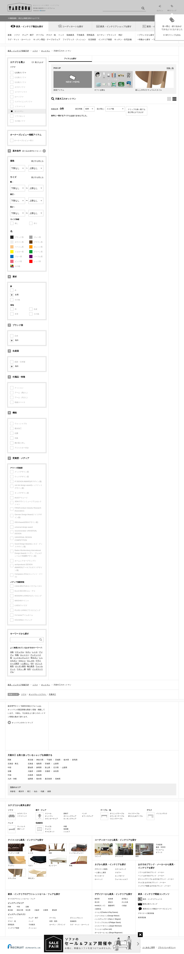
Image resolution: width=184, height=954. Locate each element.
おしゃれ (30, 661)
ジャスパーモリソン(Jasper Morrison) (108, 926)
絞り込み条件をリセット (32, 151)
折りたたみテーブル (135, 816)
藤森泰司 (111, 905)
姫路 (49, 791)
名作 (29, 669)
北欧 (12, 652)
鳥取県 (39, 775)
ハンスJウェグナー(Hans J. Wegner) (108, 919)
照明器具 (90, 35)
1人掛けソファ (20, 73)
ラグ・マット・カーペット (19, 39)
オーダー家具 (20, 666)
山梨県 (64, 767)
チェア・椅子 (28, 35)
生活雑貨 (92, 39)
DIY (32, 663)
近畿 (27, 907)
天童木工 (52, 694)
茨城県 (57, 760)
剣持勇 (110, 899)
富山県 (47, 767)
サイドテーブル (133, 813)
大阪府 (30, 771)
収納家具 (70, 35)
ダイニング (124, 850)
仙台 (35, 791)
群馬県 (74, 760)
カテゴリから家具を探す (19, 805)
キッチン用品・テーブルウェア (46, 39)
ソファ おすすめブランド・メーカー (151, 872)
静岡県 (39, 767)
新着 (10, 35)
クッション (33, 928)
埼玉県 (28, 910)
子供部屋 (159, 844)
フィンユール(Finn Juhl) (103, 929)
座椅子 (65, 813)
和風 (17, 655)
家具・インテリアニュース (152, 899)
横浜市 (21, 791)
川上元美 (125, 902)
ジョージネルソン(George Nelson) (107, 916)
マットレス (21, 826)
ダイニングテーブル (117, 813)
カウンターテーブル (117, 816)
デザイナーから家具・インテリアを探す (113, 894)
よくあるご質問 (148, 947)
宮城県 (47, 764)
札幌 (42, 791)
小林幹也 (98, 909)
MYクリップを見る (173, 35)
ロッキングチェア (69, 819)
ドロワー (118, 872)
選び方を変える (37, 161)
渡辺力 (110, 902)
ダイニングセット (76, 918)
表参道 (12, 791)
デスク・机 (51, 35)
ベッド (61, 35)
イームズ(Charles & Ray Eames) (106, 912)
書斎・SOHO (160, 847)
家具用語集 (142, 917)
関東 (9, 907)
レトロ (34, 652)
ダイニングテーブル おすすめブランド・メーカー (156, 879)
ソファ (17, 35)
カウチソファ (22, 813)
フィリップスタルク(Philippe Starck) (108, 922)
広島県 (30, 775)
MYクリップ (171, 8)
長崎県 (57, 779)
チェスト (48, 829)
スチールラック (120, 869)
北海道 (30, 764)
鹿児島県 (48, 779)
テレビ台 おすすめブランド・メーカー (152, 882)
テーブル (40, 35)
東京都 (30, 760)
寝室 (144, 850)
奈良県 (56, 771)
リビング (104, 850)
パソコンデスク (161, 813)
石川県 (56, 767)
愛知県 (30, 767)
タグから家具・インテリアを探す (110, 864)
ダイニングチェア (69, 816)
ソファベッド (22, 816)
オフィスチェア (87, 816)
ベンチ (84, 813)
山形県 (56, 764)
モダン (28, 652)
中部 (18, 907)
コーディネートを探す (72, 26)
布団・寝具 (53, 921)
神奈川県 (39, 760)
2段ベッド (21, 829)
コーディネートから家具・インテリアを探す (115, 840)
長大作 (97, 902)
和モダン (34, 658)
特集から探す (144, 39)
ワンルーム (160, 850)
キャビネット (50, 831)
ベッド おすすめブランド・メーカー (151, 876)
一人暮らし (24, 663)
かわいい (22, 661)
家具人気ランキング (150, 904)
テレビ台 (48, 826)
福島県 (39, 764)
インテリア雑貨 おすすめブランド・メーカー (154, 886)
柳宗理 (97, 899)
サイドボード (99, 876)
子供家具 (80, 35)
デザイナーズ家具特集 (146, 913)
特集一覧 (170, 68)
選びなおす (39, 62)
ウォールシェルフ (121, 879)
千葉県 (49, 760)
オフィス (159, 852)
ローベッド (99, 879)
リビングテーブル (116, 819)
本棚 (65, 826)
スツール (48, 813)
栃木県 (66, 760)
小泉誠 (124, 905)
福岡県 (30, 779)
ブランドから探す (146, 35)
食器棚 (65, 829)
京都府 (47, 771)
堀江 (29, 791)
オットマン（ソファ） (37, 694)
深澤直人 (125, 899)
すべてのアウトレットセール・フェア (21, 899)
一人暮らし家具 (100, 872)
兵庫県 (39, 771)
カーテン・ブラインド (106, 35)
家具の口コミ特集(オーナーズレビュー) (157, 909)
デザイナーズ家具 (101, 869)
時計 (120, 35)
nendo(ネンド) (100, 905)
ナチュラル (19, 652)
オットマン (49, 816)
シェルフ (66, 831)
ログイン (160, 8)
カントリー (24, 655)
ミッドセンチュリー (21, 658)
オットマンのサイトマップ (22, 723)
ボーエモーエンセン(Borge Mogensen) (108, 933)
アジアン (17, 861)
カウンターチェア (51, 819)
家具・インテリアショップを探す (115, 26)
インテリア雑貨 (105, 39)
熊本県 (39, 779)
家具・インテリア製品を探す (29, 26)
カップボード (120, 876)
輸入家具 (30, 666)
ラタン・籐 (21, 669)
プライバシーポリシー (167, 947)
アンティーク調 (17, 848)
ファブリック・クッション (74, 39)
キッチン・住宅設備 (123, 39)
